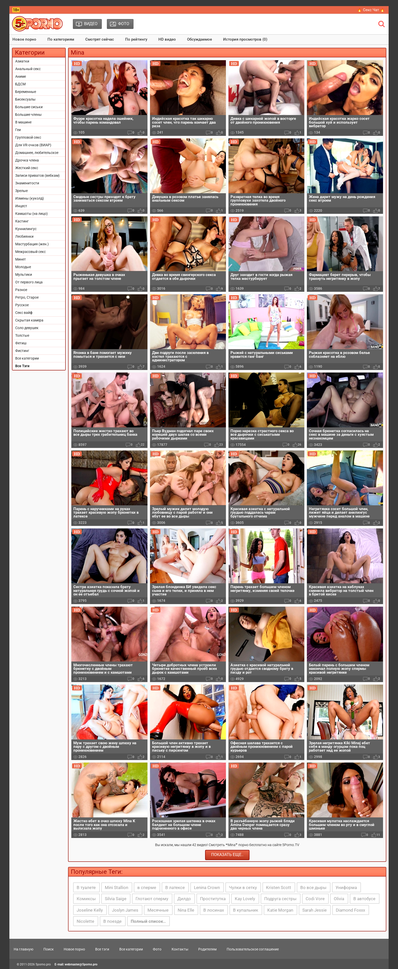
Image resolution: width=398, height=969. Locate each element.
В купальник (245, 910)
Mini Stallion (116, 887)
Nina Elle (186, 910)
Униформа (346, 887)
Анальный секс (28, 69)
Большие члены (28, 114)
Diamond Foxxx (350, 910)
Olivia (339, 898)
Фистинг (22, 351)
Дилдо (184, 898)
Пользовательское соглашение (253, 949)
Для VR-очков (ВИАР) (33, 145)
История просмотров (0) (245, 39)
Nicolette (85, 921)
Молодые (23, 267)
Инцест (21, 206)
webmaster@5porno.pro (81, 964)
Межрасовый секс (30, 252)
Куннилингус (26, 229)
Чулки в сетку (243, 887)
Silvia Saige (115, 898)
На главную (23, 949)
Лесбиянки (24, 236)
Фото (157, 949)
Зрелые (21, 191)
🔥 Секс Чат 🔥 (371, 10)
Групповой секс (28, 137)
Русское (22, 305)
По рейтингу (136, 39)
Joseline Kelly (90, 910)
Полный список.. (148, 921)
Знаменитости (27, 183)
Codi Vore (315, 898)
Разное (21, 290)
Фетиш (20, 343)
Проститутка (213, 898)
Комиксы (86, 898)
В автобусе (364, 898)
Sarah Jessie (314, 910)
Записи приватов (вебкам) (37, 175)
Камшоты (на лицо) (31, 214)
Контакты (180, 949)
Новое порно (24, 39)
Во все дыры (313, 887)
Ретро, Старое (27, 297)
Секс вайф (23, 313)
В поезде (112, 921)
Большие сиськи (29, 107)
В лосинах (213, 910)
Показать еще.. (227, 854)
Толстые (22, 335)
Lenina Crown (207, 887)
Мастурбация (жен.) (32, 244)
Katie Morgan (280, 910)
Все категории (27, 358)
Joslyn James (125, 910)
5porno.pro (43, 964)
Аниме (20, 76)
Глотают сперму (152, 898)
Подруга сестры (280, 898)
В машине (23, 122)
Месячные (158, 910)
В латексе (175, 887)
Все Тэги (22, 366)
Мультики (23, 274)
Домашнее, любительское (36, 153)
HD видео (167, 39)
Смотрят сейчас (99, 39)
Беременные (25, 92)
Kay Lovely (245, 898)
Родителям (207, 949)
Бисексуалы (25, 99)
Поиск (48, 949)
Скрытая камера (29, 320)
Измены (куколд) (29, 198)
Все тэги (102, 949)
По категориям (60, 39)
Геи (18, 130)
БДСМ (20, 84)
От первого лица (29, 282)
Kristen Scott (278, 887)
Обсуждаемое (199, 39)
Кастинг (22, 221)
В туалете (86, 887)
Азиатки (22, 61)
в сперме (146, 887)
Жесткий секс (26, 168)
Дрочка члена (27, 160)
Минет (20, 259)
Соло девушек (27, 328)
